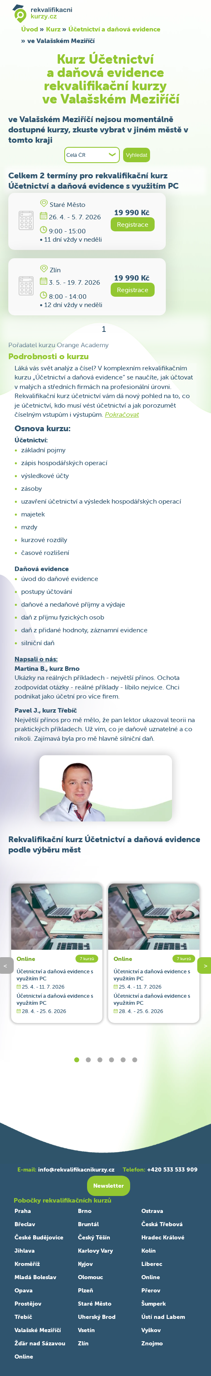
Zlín (83, 1343)
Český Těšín (94, 1237)
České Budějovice (39, 1237)
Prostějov (28, 1303)
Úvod (29, 29)
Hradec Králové (162, 1237)
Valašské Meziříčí (38, 1330)
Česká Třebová (162, 1224)
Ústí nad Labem (163, 1317)
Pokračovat (122, 414)
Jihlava (25, 1250)
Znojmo (152, 1343)
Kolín (148, 1250)
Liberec (151, 1264)
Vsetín (86, 1330)
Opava (24, 1290)
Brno (85, 1211)
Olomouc (90, 1277)
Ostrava (152, 1211)
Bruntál (88, 1224)
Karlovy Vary (95, 1250)
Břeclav (25, 1224)
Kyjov (85, 1264)
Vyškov (151, 1330)
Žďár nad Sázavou (40, 1343)
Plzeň (85, 1290)
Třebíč (23, 1317)
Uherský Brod (97, 1317)
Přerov (150, 1290)
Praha (23, 1211)
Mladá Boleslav (35, 1277)
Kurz (53, 29)
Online (26, 959)
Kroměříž (27, 1264)
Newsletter (108, 1185)
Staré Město (95, 1303)
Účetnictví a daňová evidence (114, 29)
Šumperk (153, 1303)
